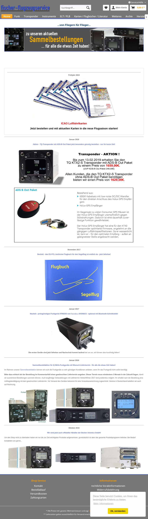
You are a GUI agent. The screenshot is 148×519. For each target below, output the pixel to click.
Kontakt (38, 485)
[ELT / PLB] (65, 16)
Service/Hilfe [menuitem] (136, 2)
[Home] (6, 16)
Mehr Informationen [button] (103, 503)
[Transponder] (31, 16)
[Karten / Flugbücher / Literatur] (91, 16)
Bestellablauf (38, 489)
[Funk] (17, 16)
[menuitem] (75, 8)
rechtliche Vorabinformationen (108, 485)
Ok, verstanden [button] (117, 511)
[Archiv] (129, 16)
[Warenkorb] (138, 8)
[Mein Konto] (119, 8)
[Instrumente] (49, 16)
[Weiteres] (117, 16)
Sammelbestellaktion (28, 370)
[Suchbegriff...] (75, 8)
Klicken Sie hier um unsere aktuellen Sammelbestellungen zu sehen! (74, 40)
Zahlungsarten (38, 497)
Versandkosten (38, 493)
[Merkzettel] (106, 8)
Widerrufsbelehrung (108, 489)
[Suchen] (88, 8)
